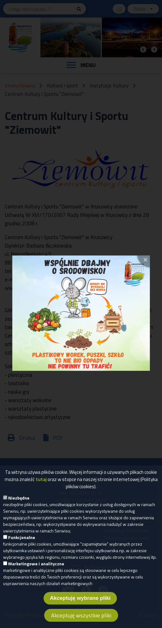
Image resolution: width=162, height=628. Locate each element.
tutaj (41, 484)
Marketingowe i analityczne (36, 569)
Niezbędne (18, 503)
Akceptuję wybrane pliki (80, 603)
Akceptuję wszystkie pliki (81, 620)
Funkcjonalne (21, 542)
